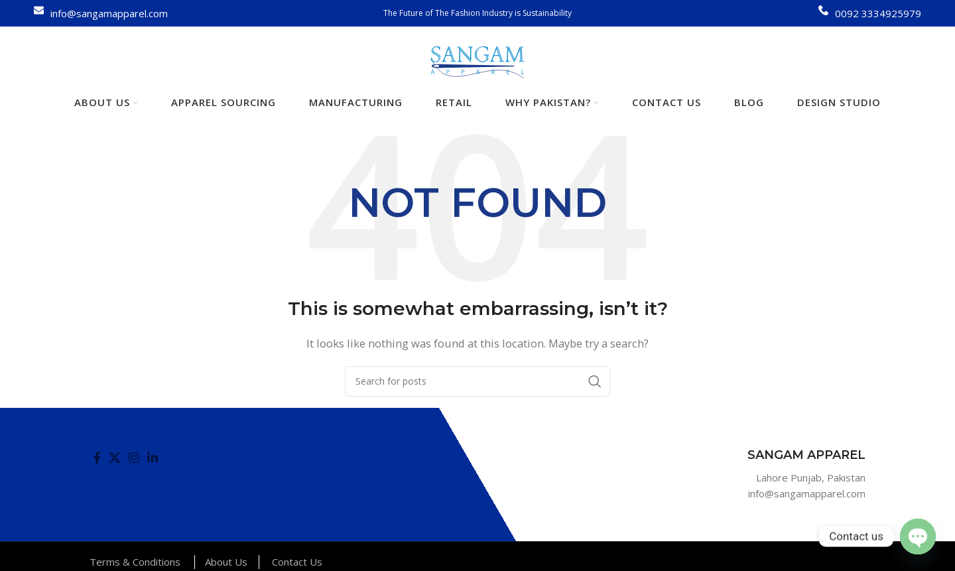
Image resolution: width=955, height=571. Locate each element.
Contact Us (297, 561)
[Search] (477, 381)
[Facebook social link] (97, 458)
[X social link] (115, 458)
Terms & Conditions (135, 561)
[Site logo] (477, 61)
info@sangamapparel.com (109, 13)
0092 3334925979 (878, 13)
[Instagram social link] (134, 458)
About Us (226, 561)
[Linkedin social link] (152, 458)
